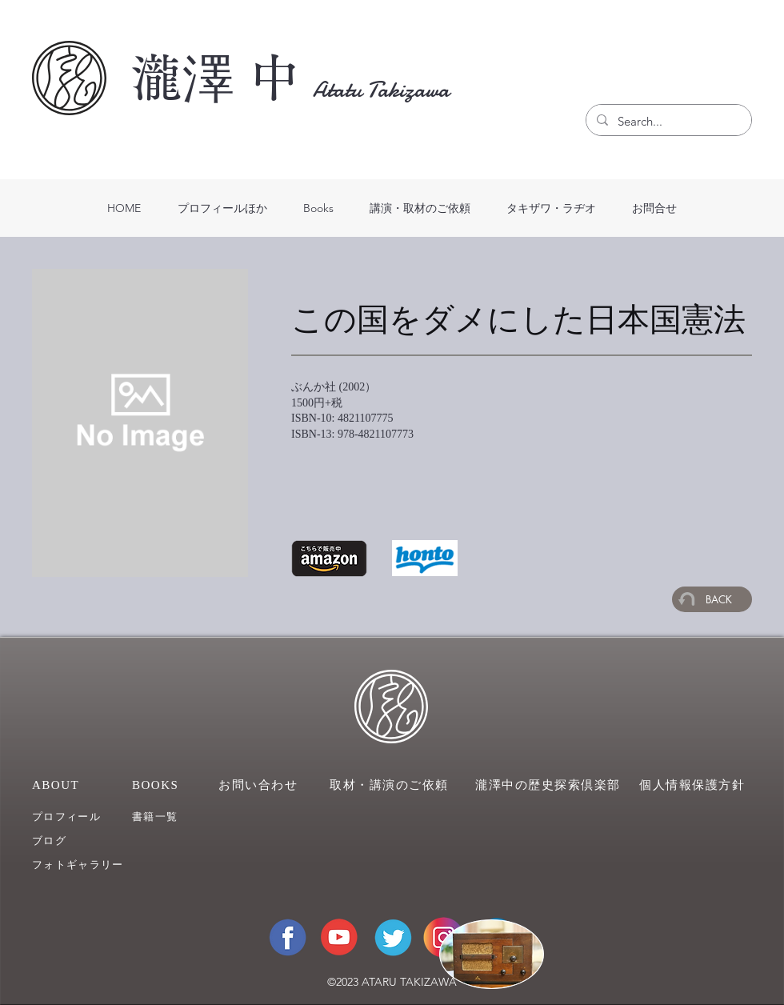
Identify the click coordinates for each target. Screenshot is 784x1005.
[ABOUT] (64, 785)
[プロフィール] (78, 816)
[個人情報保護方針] (695, 785)
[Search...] (668, 121)
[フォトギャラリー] (91, 864)
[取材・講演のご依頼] (392, 785)
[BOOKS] (164, 785)
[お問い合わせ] (260, 785)
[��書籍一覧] (178, 816)
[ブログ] (78, 840)
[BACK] (712, 599)
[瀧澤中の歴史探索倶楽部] (550, 785)
